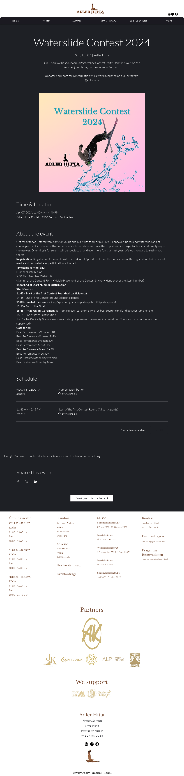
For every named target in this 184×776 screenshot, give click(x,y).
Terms (108, 772)
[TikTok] (172, 14)
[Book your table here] (92, 498)
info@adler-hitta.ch (150, 523)
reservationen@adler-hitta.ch (155, 559)
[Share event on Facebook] (18, 482)
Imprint (97, 772)
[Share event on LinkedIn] (35, 482)
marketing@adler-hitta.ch (153, 541)
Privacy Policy (81, 772)
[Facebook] (176, 14)
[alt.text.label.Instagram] (169, 14)
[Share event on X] (27, 482)
